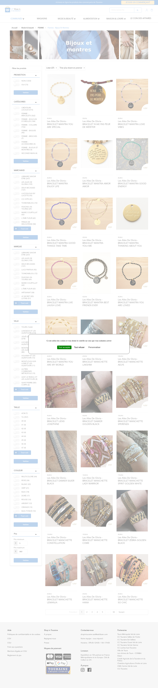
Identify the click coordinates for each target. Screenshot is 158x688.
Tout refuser (79, 347)
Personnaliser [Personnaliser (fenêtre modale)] (94, 347)
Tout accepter (64, 347)
